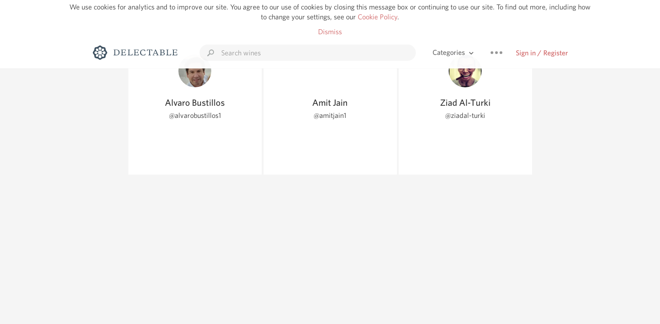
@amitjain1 (330, 115)
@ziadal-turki (465, 115)
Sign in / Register (542, 53)
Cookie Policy (377, 17)
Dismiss (330, 31)
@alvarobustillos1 (195, 115)
